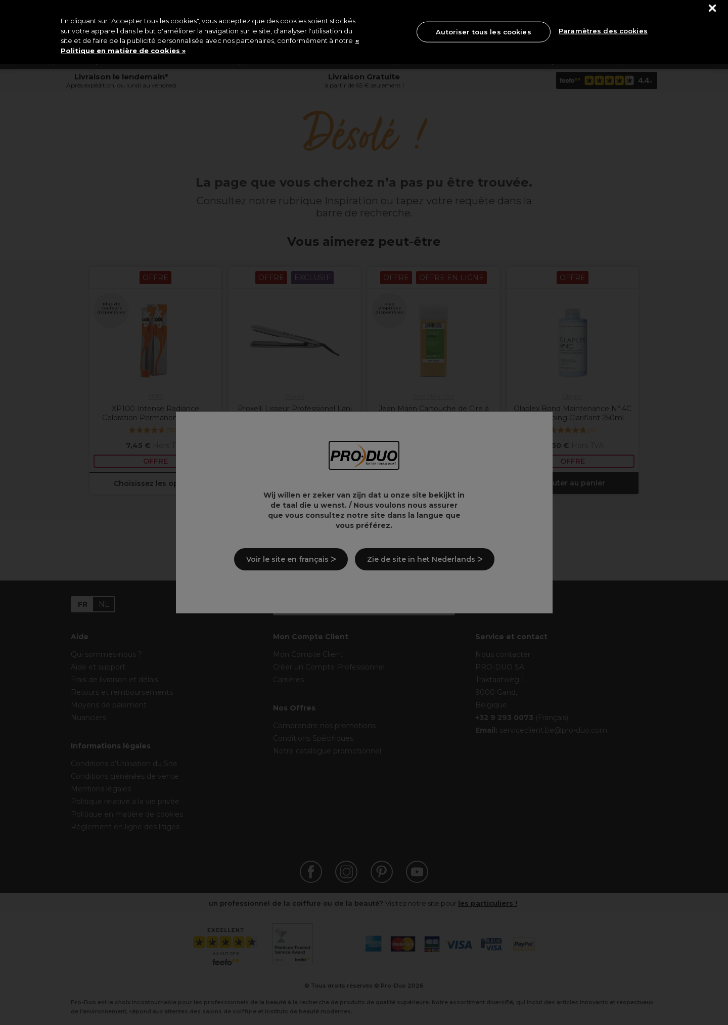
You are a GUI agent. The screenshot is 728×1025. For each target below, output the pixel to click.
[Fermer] (712, 8)
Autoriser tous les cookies (483, 31)
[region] (364, 32)
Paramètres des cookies (603, 31)
